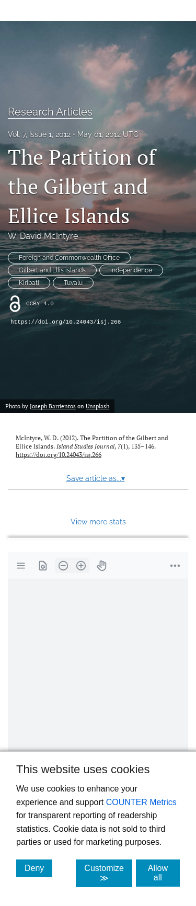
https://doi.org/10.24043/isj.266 (65, 322)
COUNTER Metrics (141, 802)
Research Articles (50, 112)
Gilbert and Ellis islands (52, 270)
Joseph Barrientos (53, 406)
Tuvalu (73, 282)
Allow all (164, 873)
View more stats (98, 521)
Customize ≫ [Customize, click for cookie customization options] (108, 873)
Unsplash (97, 406)
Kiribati (29, 282)
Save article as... (95, 478)
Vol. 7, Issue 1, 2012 (39, 134)
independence (131, 270)
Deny (38, 868)
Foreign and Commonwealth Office (69, 257)
